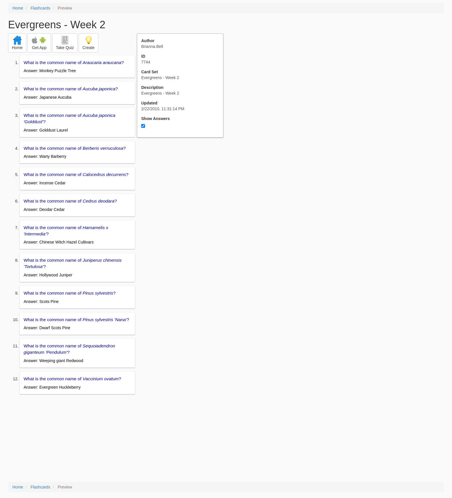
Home (17, 8)
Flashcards (40, 8)
